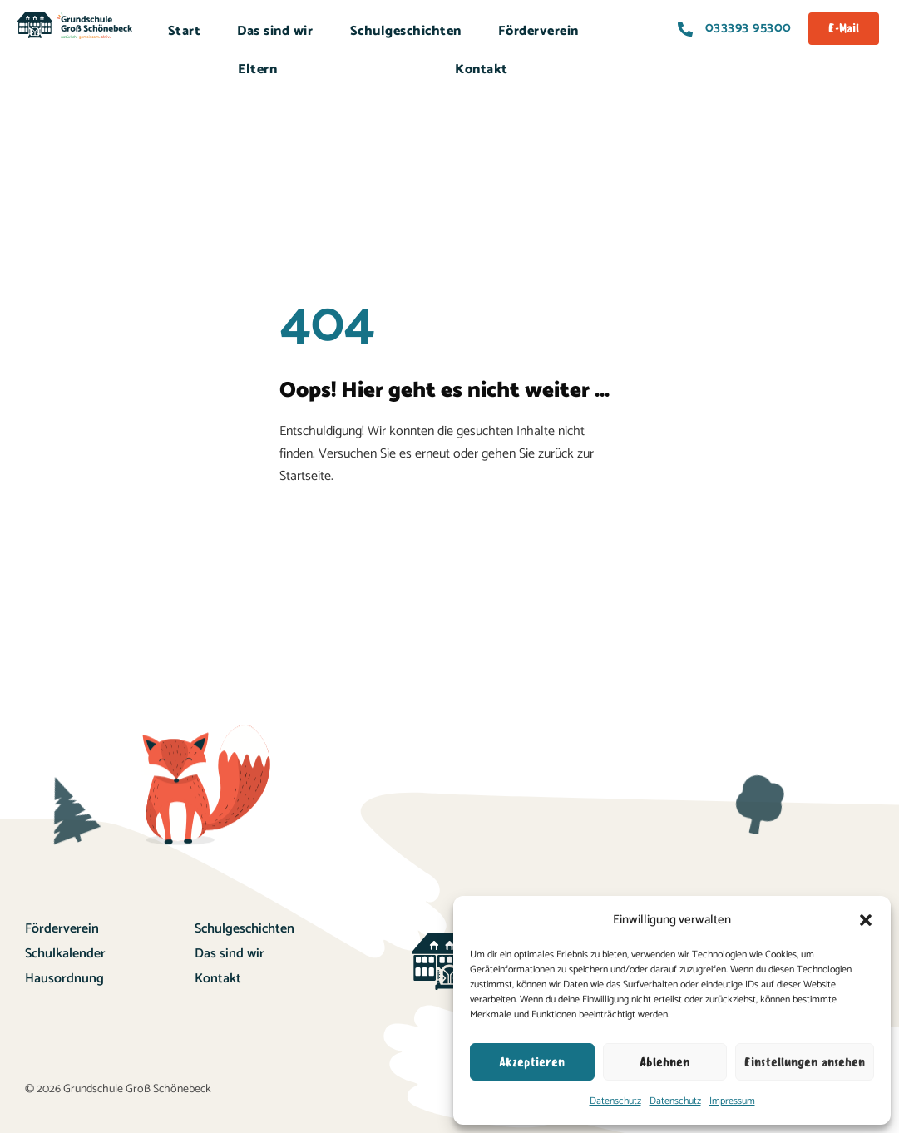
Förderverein (538, 31)
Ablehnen (664, 1062)
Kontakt (481, 69)
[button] (865, 920)
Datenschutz (615, 1101)
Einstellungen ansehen (804, 1062)
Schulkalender (65, 954)
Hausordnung (64, 978)
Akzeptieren (532, 1062)
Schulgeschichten (406, 31)
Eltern (257, 69)
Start (184, 31)
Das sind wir (275, 31)
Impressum (732, 1101)
